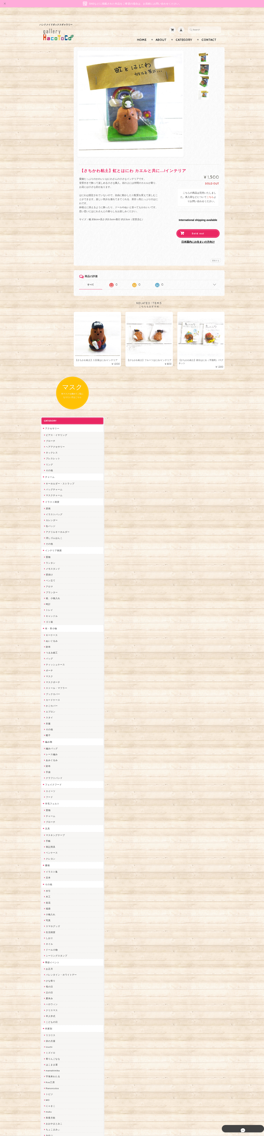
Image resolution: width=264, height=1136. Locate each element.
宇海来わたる (52, 734)
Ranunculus (51, 746)
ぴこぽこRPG (52, 799)
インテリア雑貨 (52, 208)
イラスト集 (51, 530)
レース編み (51, 412)
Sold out (198, 226)
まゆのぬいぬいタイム (57, 905)
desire (48, 888)
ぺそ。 (48, 823)
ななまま (49, 900)
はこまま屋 (51, 723)
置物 (47, 215)
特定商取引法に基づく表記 (58, 1083)
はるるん (49, 852)
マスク (48, 334)
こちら (210, 190)
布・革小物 (50, 286)
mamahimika (52, 728)
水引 (47, 549)
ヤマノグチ (51, 817)
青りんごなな (52, 717)
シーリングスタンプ (55, 614)
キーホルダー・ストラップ (59, 142)
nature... (49, 959)
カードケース (52, 358)
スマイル (49, 929)
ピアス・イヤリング (55, 93)
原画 (47, 166)
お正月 (48, 627)
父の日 (48, 650)
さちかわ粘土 (52, 917)
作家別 (47, 687)
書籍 (46, 523)
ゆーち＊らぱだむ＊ (55, 970)
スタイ (48, 376)
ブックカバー (52, 352)
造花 (47, 561)
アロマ (48, 244)
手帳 (47, 499)
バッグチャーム (53, 147)
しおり (48, 596)
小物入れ (49, 572)
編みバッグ (51, 406)
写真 (47, 578)
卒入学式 (49, 674)
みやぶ (48, 793)
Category (184, 33)
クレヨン (49, 517)
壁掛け (48, 233)
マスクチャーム (53, 153)
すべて (98, 277)
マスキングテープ (54, 493)
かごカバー (51, 364)
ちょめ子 (49, 876)
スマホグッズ (52, 584)
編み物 (47, 400)
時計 (47, 262)
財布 (47, 305)
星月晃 (48, 858)
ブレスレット (52, 117)
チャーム (49, 135)
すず (47, 976)
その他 (48, 128)
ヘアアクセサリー (54, 105)
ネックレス (51, 111)
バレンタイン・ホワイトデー (60, 633)
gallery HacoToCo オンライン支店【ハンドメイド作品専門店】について (60, 1058)
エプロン (49, 370)
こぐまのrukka (52, 935)
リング (48, 122)
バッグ (48, 317)
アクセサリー (51, 86)
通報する (215, 253)
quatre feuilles (53, 805)
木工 (47, 555)
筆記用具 (49, 505)
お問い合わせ (51, 1069)
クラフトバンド (53, 436)
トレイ (48, 268)
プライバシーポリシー (56, 1076)
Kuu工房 (49, 740)
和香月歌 (49, 776)
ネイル (48, 602)
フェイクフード (52, 443)
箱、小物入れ (52, 256)
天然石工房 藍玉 (53, 835)
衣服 (47, 381)
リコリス (49, 693)
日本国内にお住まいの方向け (198, 234)
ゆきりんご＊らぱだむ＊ (58, 964)
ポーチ (48, 328)
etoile (48, 994)
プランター (51, 250)
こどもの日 (51, 680)
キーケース (51, 293)
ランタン (49, 221)
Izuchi (48, 705)
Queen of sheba (54, 894)
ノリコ (48, 829)
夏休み (48, 656)
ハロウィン (51, 662)
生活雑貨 (49, 590)
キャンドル (51, 274)
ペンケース (51, 511)
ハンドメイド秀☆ (54, 811)
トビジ (48, 752)
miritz (48, 882)
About (161, 33)
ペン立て (49, 239)
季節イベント (51, 620)
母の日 (48, 645)
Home (141, 33)
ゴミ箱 (48, 280)
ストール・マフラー (55, 346)
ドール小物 (51, 608)
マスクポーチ (52, 340)
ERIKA (48, 982)
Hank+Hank (51, 870)
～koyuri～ (50, 864)
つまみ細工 (51, 311)
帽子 (47, 393)
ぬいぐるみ (51, 299)
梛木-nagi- (50, 841)
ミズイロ (49, 711)
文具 (46, 486)
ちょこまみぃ (52, 787)
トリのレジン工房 (54, 988)
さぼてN (49, 947)
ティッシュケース (54, 323)
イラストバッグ (53, 172)
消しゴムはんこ (53, 196)
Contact (208, 33)
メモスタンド (52, 227)
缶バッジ (49, 184)
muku (48, 770)
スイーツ (49, 449)
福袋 (47, 567)
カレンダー (51, 178)
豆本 (47, 536)
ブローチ (49, 99)
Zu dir (48, 1006)
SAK (47, 1000)
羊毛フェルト (51, 462)
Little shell (50, 911)
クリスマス (51, 668)
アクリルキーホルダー (57, 190)
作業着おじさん (53, 846)
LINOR (48, 941)
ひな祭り (49, 639)
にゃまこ (49, 764)
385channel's (52, 923)
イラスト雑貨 (51, 160)
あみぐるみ (51, 418)
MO (47, 758)
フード (48, 455)
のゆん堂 (49, 953)
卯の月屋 (49, 699)
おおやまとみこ (53, 782)
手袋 (47, 430)
